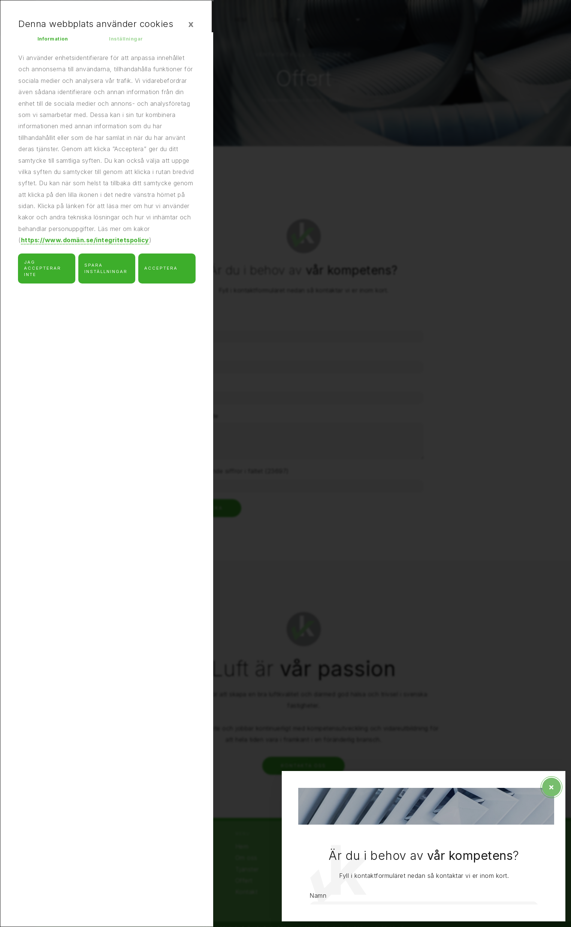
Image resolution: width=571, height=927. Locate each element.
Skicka (436, 879)
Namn (415, 679)
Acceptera (161, 272)
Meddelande (424, 783)
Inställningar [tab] (129, 41)
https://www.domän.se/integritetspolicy (85, 244)
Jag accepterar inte (42, 272)
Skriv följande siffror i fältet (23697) (460, 838)
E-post (416, 749)
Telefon (418, 714)
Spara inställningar (105, 272)
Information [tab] (56, 41)
